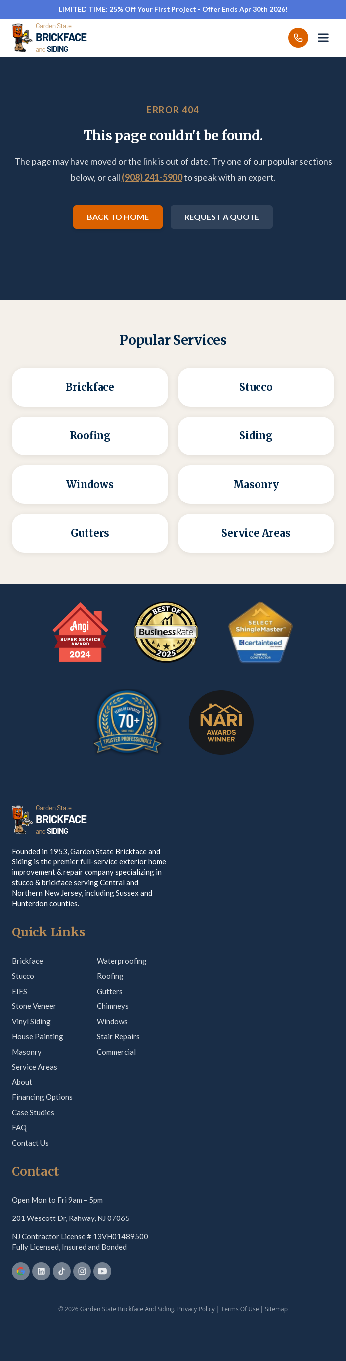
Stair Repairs (118, 1036)
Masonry (27, 1051)
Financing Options (42, 1096)
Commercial (116, 1051)
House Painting (37, 1036)
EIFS (19, 991)
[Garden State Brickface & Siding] (49, 37)
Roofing (110, 975)
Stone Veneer (34, 1006)
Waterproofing (122, 960)
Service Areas (34, 1066)
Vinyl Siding (31, 1021)
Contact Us (30, 1142)
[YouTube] (102, 1271)
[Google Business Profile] (21, 1271)
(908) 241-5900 (152, 177)
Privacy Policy (196, 1309)
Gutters (110, 991)
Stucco (23, 975)
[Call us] (298, 38)
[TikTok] (62, 1271)
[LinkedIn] (41, 1271)
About (22, 1081)
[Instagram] (82, 1271)
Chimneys (113, 1006)
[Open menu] (323, 38)
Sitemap (276, 1309)
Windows (112, 1021)
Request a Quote (221, 216)
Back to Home (118, 216)
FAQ (19, 1127)
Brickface (27, 960)
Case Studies (33, 1112)
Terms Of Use (240, 1309)
